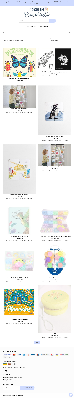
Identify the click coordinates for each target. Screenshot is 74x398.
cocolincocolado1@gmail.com (12, 377)
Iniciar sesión (43, 26)
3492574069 (7, 379)
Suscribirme (27, 388)
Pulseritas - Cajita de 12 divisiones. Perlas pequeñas (55, 236)
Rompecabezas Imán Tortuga (19, 195)
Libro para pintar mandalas (19, 320)
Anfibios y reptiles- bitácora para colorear (55, 72)
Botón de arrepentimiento (11, 381)
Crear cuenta (31, 26)
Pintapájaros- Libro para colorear (19, 236)
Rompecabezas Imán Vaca (55, 167)
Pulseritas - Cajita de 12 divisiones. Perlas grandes (19, 278)
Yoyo (54, 334)
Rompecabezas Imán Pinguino (54, 136)
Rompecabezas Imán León (19, 109)
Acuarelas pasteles (55, 278)
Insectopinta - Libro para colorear (19, 78)
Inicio (5, 40)
